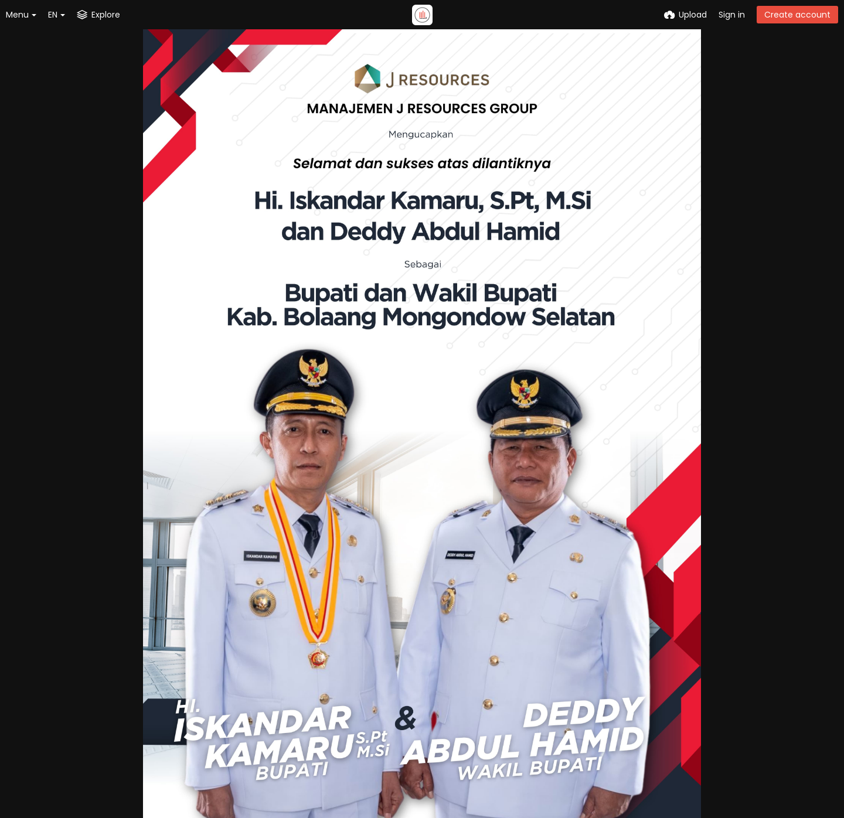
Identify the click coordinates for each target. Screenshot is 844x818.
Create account (797, 15)
